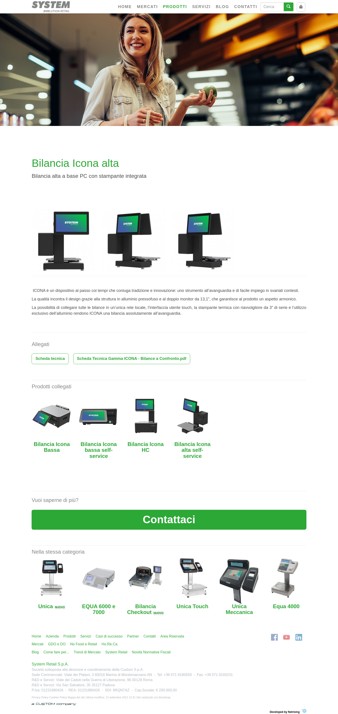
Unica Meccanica (239, 609)
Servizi (201, 6)
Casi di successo (109, 636)
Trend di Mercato (87, 652)
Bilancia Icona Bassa (52, 447)
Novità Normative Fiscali (151, 652)
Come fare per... (56, 652)
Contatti (245, 6)
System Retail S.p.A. (50, 664)
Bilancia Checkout (145, 609)
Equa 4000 (286, 606)
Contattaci (169, 519)
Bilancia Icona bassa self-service (99, 450)
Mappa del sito (76, 697)
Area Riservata (172, 636)
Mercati (147, 6)
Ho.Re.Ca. (110, 644)
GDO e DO (56, 644)
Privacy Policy (40, 697)
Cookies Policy (58, 697)
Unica (51, 606)
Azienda (52, 636)
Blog (222, 6)
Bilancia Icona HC (145, 447)
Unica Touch (192, 606)
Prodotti (175, 6)
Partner (133, 636)
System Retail (116, 652)
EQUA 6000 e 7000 (98, 609)
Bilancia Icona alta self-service (192, 450)
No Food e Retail (83, 644)
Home (125, 6)
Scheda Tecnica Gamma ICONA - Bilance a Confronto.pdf (131, 358)
